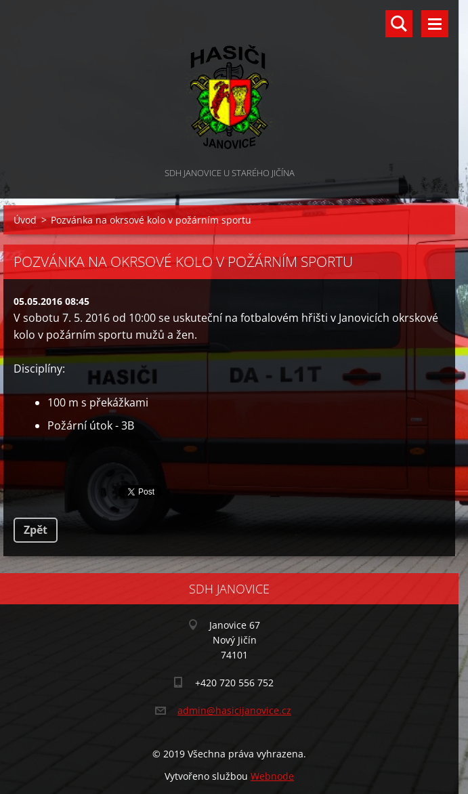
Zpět (35, 529)
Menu (434, 23)
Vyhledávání (398, 23)
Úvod (25, 219)
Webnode (272, 776)
